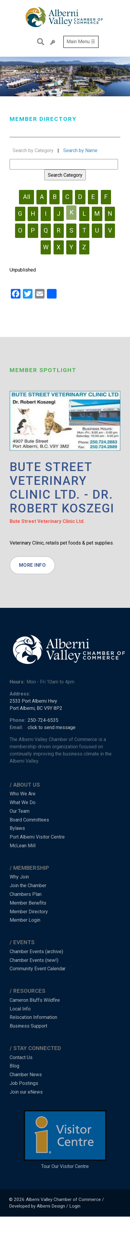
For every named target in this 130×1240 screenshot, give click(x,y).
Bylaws (17, 828)
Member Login (25, 920)
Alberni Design (51, 1206)
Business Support (28, 1026)
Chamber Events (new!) (34, 960)
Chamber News (26, 1074)
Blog (14, 1066)
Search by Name (80, 150)
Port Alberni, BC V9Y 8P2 (36, 708)
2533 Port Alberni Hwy (33, 701)
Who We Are (23, 794)
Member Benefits (28, 903)
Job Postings (24, 1083)
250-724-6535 (43, 720)
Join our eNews (26, 1092)
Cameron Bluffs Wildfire (35, 1000)
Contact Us (21, 1057)
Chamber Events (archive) (36, 951)
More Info (32, 565)
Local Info (20, 1009)
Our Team (19, 811)
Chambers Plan (26, 894)
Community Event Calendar (38, 968)
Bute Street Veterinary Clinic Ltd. (47, 521)
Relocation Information (33, 1017)
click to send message (52, 727)
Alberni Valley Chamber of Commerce (63, 1199)
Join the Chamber (28, 885)
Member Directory (29, 911)
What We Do (23, 802)
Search (39, 41)
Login (74, 1206)
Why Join (19, 877)
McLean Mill (23, 845)
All (26, 196)
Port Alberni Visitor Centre (37, 837)
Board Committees (29, 820)
